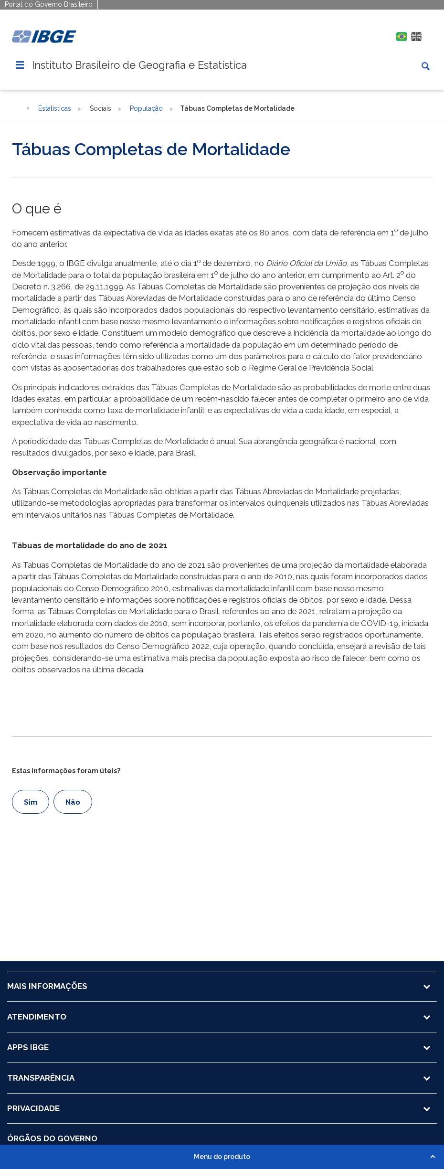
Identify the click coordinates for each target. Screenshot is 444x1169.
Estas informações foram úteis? (66, 771)
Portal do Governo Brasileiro (49, 4)
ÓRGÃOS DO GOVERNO (52, 1138)
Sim (30, 802)
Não (72, 802)
